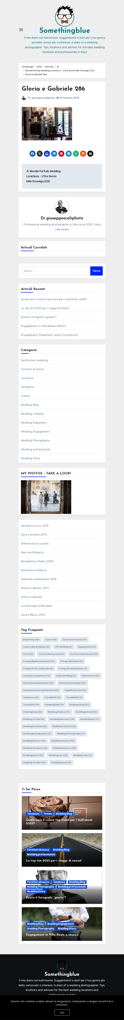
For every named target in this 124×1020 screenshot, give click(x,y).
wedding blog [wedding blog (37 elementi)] (79, 705)
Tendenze (27, 387)
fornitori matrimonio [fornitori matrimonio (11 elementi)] (84, 655)
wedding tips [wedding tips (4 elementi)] (82, 756)
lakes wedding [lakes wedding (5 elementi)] (66, 676)
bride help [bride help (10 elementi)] (31, 640)
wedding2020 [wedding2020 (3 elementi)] (54, 705)
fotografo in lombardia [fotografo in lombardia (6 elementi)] (38, 669)
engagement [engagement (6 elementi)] (87, 647)
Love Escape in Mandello (36, 606)
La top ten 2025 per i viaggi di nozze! (45, 308)
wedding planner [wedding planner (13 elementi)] (62, 741)
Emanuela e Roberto (34, 571)
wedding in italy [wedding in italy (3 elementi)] (33, 720)
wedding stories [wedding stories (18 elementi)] (64, 749)
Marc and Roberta (32, 553)
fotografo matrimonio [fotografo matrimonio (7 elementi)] (73, 669)
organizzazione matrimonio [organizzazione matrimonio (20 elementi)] (41, 691)
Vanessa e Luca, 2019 (35, 526)
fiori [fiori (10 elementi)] (28, 655)
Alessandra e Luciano (35, 544)
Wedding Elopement (34, 423)
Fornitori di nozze (32, 369)
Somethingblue (65, 31)
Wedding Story (30, 459)
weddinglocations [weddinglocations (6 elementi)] (35, 727)
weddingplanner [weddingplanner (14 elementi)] (34, 741)
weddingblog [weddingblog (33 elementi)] (32, 712)
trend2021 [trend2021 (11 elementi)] (31, 705)
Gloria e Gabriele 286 (54, 89)
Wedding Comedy (32, 414)
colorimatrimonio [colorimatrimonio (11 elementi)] (74, 640)
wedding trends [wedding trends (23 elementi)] (34, 763)
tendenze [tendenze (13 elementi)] (31, 698)
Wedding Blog (30, 405)
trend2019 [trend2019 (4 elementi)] (52, 698)
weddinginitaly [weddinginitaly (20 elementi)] (86, 712)
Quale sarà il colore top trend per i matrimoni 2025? (54, 300)
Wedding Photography (35, 441)
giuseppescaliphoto (43, 98)
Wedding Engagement (35, 432)
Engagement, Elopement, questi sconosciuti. (50, 335)
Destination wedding (34, 361)
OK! (62, 1012)
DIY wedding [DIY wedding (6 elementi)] (63, 647)
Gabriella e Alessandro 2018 (38, 579)
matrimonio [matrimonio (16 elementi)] (90, 676)
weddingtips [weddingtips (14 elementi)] (58, 756)
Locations (27, 378)
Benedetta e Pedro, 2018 (37, 562)
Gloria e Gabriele (31, 597)
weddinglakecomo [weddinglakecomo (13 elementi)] (62, 720)
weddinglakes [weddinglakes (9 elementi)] (89, 720)
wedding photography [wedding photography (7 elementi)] (71, 734)
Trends (25, 396)
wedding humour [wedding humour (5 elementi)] (59, 712)
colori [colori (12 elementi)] (51, 640)
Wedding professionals (35, 450)
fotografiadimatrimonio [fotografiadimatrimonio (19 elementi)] (39, 662)
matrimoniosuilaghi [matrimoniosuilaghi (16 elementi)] (72, 683)
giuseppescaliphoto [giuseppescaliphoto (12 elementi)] (36, 676)
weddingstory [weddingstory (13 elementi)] (33, 756)
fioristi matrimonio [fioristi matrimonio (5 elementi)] (51, 655)
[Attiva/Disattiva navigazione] (21, 30)
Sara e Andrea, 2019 (34, 535)
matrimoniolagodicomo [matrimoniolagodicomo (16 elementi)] (38, 683)
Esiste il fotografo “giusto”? (39, 317)
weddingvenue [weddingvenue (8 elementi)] (61, 763)
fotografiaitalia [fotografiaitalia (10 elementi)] (71, 662)
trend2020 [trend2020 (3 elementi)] (74, 698)
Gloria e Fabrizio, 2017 (35, 588)
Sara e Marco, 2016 (33, 615)
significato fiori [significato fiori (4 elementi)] (75, 691)
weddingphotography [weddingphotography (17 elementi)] (37, 734)
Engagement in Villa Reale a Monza (43, 326)
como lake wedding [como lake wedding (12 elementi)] (36, 647)
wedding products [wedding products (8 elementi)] (35, 749)
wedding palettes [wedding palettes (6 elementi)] (64, 727)
